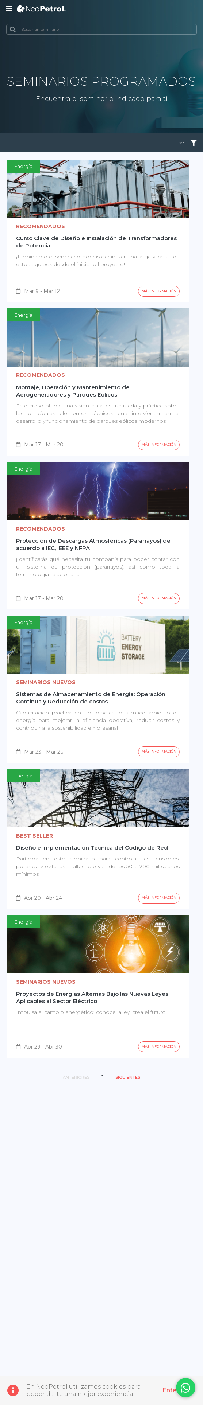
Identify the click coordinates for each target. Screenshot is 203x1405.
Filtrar (181, 143)
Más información (155, 294)
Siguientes (132, 1097)
